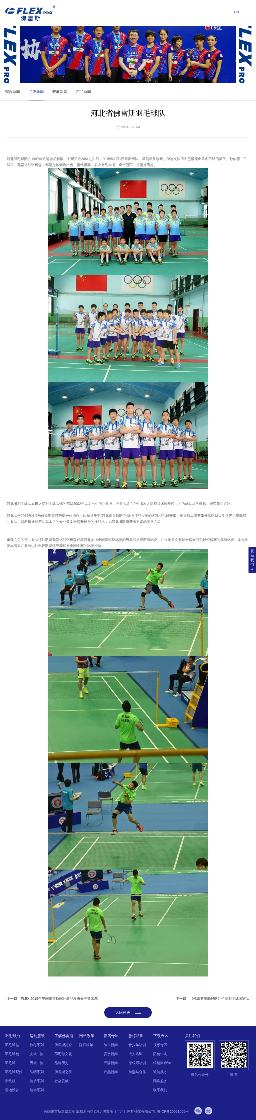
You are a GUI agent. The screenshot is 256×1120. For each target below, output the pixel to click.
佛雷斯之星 (63, 1072)
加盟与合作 (136, 1072)
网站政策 (86, 1036)
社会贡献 (61, 1081)
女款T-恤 (36, 1054)
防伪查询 (159, 1054)
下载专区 (159, 1036)
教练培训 (135, 1036)
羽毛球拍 (12, 1036)
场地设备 (12, 1090)
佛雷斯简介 (63, 1045)
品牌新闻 (36, 91)
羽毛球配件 (13, 1072)
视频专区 (159, 1045)
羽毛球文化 (63, 1054)
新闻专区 (110, 1036)
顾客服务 (159, 1081)
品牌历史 (61, 1063)
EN (236, 12)
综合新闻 (12, 91)
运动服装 (37, 1036)
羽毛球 (10, 1063)
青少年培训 (136, 1045)
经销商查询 (161, 1063)
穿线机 (10, 1081)
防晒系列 (37, 1072)
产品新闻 (83, 91)
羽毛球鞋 (12, 1045)
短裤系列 (37, 1081)
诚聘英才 (159, 1072)
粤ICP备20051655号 (173, 1111)
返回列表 (122, 1012)
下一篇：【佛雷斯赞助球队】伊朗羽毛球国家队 (212, 999)
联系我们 (159, 1090)
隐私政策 (85, 1045)
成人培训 (135, 1054)
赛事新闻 (59, 91)
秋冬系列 (37, 1045)
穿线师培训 (136, 1063)
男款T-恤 (36, 1063)
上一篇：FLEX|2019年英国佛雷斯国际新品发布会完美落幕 (52, 999)
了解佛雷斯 (63, 1036)
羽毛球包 (12, 1054)
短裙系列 (37, 1090)
